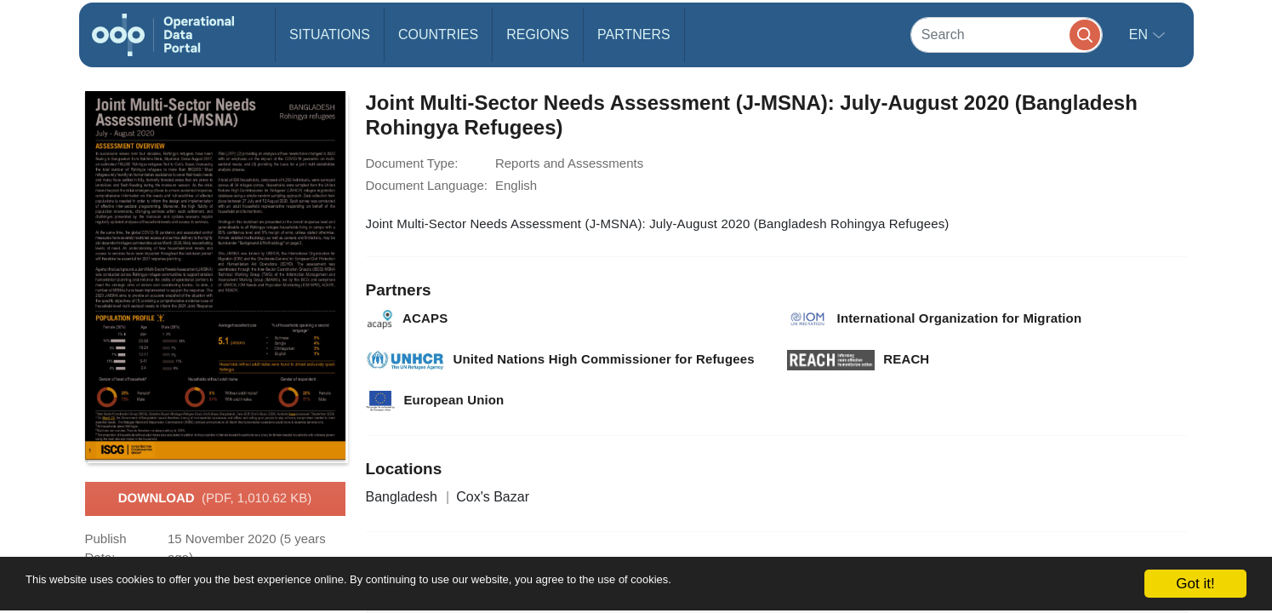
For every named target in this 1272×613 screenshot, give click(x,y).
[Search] (1006, 34)
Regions (537, 34)
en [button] (1140, 34)
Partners (633, 34)
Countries (438, 34)
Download (215, 499)
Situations (329, 34)
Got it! (1195, 584)
